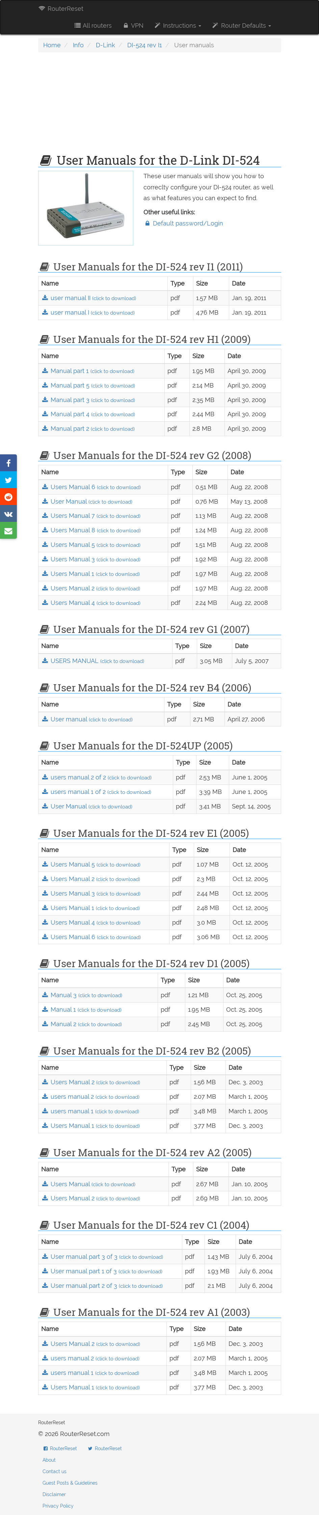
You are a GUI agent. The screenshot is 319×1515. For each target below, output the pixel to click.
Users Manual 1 (90, 573)
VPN (132, 25)
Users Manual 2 (90, 588)
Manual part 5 (88, 385)
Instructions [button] (177, 25)
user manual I (88, 312)
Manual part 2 (88, 428)
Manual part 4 (88, 414)
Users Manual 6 (91, 486)
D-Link (105, 45)
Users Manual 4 (90, 602)
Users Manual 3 (90, 559)
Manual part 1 (87, 370)
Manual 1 (81, 1009)
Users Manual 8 (91, 530)
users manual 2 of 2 (96, 777)
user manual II (88, 297)
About (49, 1460)
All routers (93, 25)
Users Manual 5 (90, 544)
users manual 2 (90, 1096)
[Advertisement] (159, 106)
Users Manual (88, 1184)
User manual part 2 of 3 (102, 1285)
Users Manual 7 (90, 515)
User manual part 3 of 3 (102, 1256)
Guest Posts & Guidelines (70, 1483)
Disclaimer (54, 1494)
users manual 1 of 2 (96, 791)
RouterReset (60, 8)
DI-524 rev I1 (144, 45)
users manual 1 (90, 1111)
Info (78, 45)
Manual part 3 (88, 399)
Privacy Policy (58, 1506)
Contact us (55, 1471)
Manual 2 (81, 1024)
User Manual (86, 501)
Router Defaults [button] (241, 25)
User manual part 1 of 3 (101, 1271)
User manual (87, 719)
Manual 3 (81, 995)
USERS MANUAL (92, 660)
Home (52, 45)
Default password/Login (183, 223)
